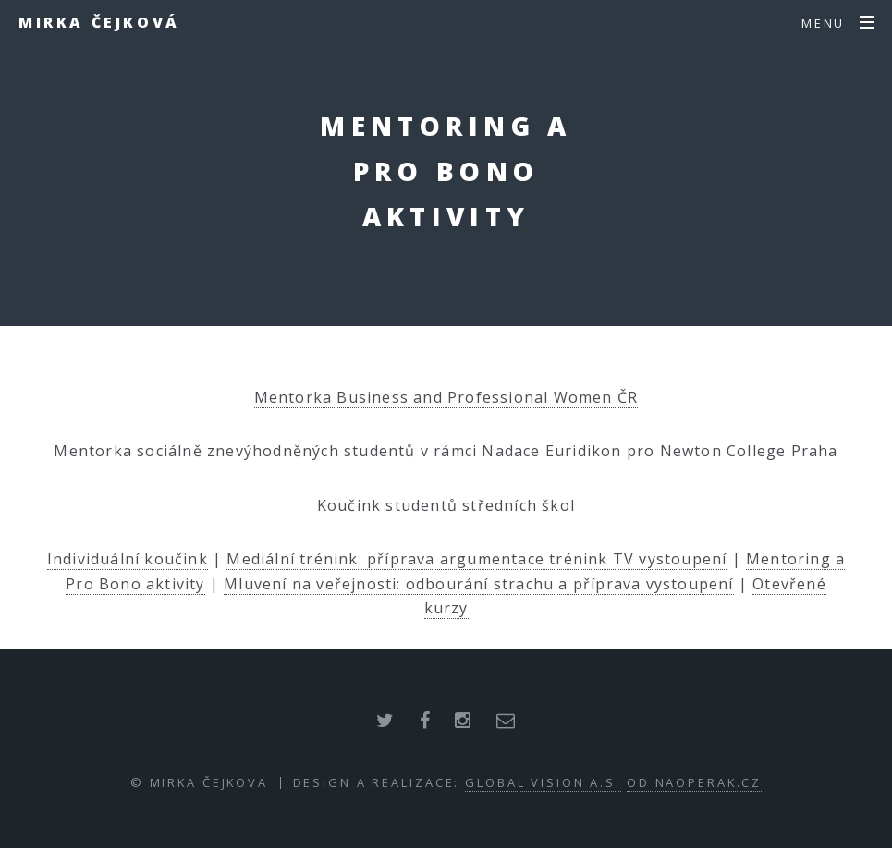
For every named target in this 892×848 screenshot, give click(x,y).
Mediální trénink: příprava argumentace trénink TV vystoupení (476, 559)
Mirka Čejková (99, 22)
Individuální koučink (127, 559)
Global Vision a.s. (543, 782)
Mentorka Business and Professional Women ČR (446, 397)
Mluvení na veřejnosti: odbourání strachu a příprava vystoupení (478, 584)
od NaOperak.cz (694, 782)
